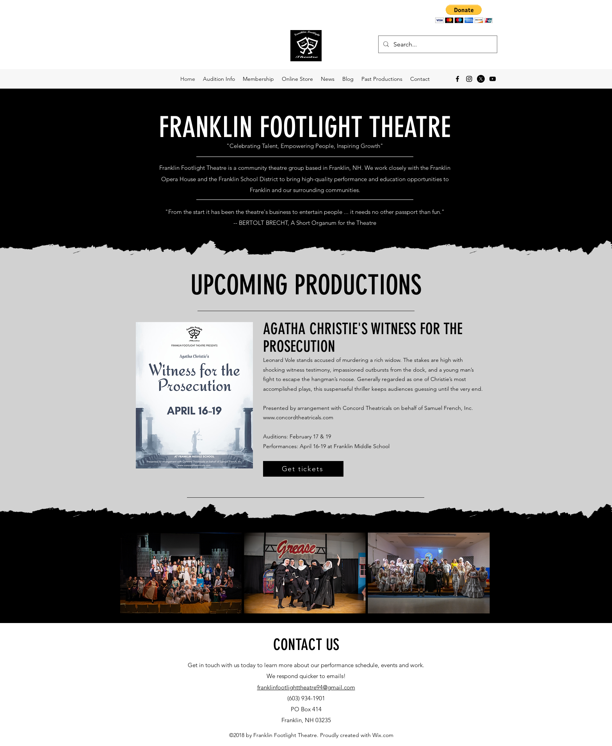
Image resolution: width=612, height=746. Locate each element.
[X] (481, 79)
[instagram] (469, 79)
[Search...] (436, 44)
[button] (464, 14)
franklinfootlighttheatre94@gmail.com (306, 687)
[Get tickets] (303, 469)
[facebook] (457, 79)
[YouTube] (492, 79)
